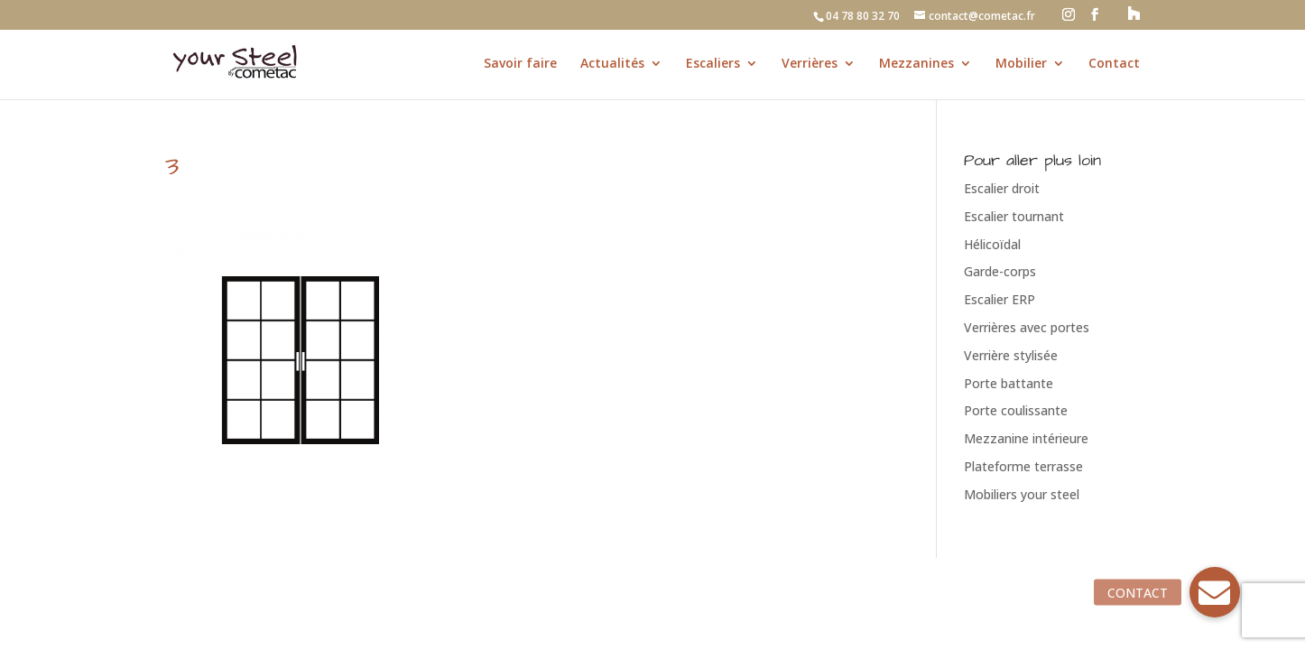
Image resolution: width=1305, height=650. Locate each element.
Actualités (612, 64)
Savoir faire (520, 64)
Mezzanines (916, 64)
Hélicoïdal (992, 244)
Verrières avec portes (1026, 327)
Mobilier (1021, 64)
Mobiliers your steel (1021, 494)
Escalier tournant (1014, 216)
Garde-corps (1000, 271)
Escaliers (713, 64)
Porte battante (1008, 383)
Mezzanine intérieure (1026, 438)
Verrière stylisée (1011, 355)
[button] (1214, 592)
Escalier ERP (999, 299)
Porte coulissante (1016, 410)
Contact (1114, 64)
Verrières (810, 64)
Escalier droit (1002, 188)
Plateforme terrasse (1023, 466)
